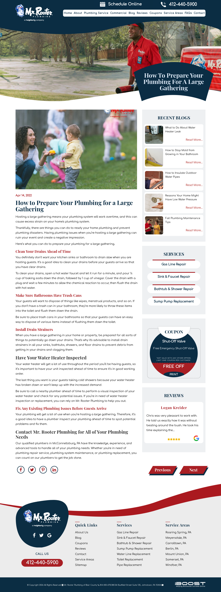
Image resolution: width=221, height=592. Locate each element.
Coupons (156, 13)
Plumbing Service (96, 13)
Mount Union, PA (177, 554)
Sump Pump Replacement (135, 548)
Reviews (142, 13)
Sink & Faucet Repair (131, 537)
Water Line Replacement (133, 554)
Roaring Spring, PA (178, 532)
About (78, 13)
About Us (81, 532)
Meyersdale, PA (176, 537)
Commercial (118, 13)
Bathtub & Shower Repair (134, 543)
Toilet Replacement (130, 559)
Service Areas (173, 13)
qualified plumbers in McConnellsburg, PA (51, 443)
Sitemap (81, 564)
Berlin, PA (172, 548)
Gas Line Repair (128, 532)
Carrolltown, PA (176, 543)
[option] (173, 353)
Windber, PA (174, 564)
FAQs (188, 13)
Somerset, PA (175, 559)
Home (68, 13)
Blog (132, 13)
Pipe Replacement (129, 564)
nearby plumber (50, 391)
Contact (199, 13)
